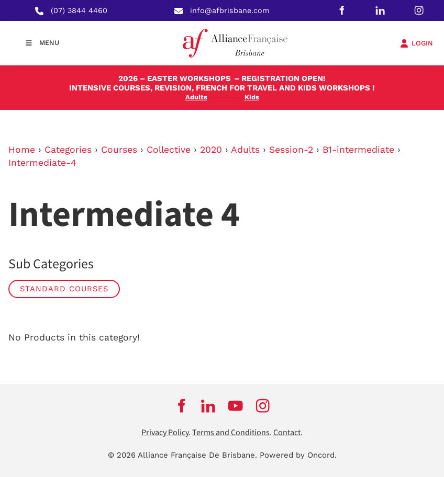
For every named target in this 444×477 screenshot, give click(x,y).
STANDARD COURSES (64, 288)
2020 (211, 149)
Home (21, 149)
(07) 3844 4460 (79, 10)
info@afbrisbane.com (230, 10)
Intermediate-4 (42, 162)
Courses (119, 149)
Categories (68, 149)
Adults (245, 149)
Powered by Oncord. (298, 455)
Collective (169, 149)
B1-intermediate (358, 149)
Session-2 (291, 149)
